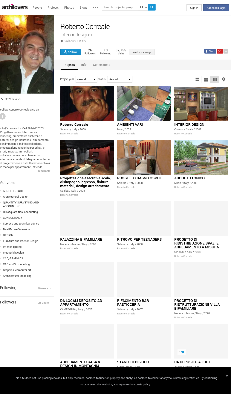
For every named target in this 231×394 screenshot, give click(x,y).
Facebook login (216, 8)
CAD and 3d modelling (16, 264)
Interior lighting (12, 247)
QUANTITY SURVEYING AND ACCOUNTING (21, 204)
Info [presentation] (84, 65)
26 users (43, 302)
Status (102, 79)
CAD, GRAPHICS (13, 258)
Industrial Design (13, 252)
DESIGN (8, 235)
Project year (67, 79)
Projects (53, 7)
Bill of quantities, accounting (20, 212)
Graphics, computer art (17, 270)
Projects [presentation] (69, 65)
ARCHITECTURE (13, 191)
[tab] (69, 65)
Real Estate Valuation (16, 229)
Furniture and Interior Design (20, 241)
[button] (197, 79)
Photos (69, 7)
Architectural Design (15, 197)
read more (44, 171)
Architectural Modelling (17, 276)
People (37, 7)
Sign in (194, 8)
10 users (43, 288)
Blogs (83, 7)
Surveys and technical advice (21, 223)
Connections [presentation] (101, 65)
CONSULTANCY (12, 218)
